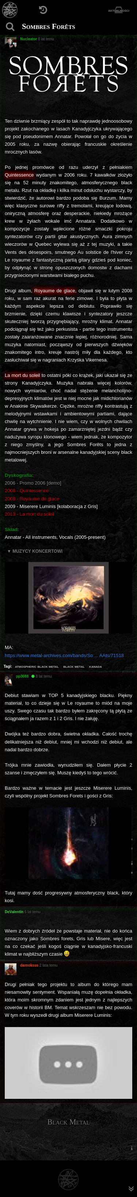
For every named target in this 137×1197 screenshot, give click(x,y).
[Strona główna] (10, 10)
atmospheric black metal (37, 666)
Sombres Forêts (48, 26)
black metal (73, 666)
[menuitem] (131, 1148)
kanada (95, 666)
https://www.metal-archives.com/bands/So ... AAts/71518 (64, 655)
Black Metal (68, 1122)
